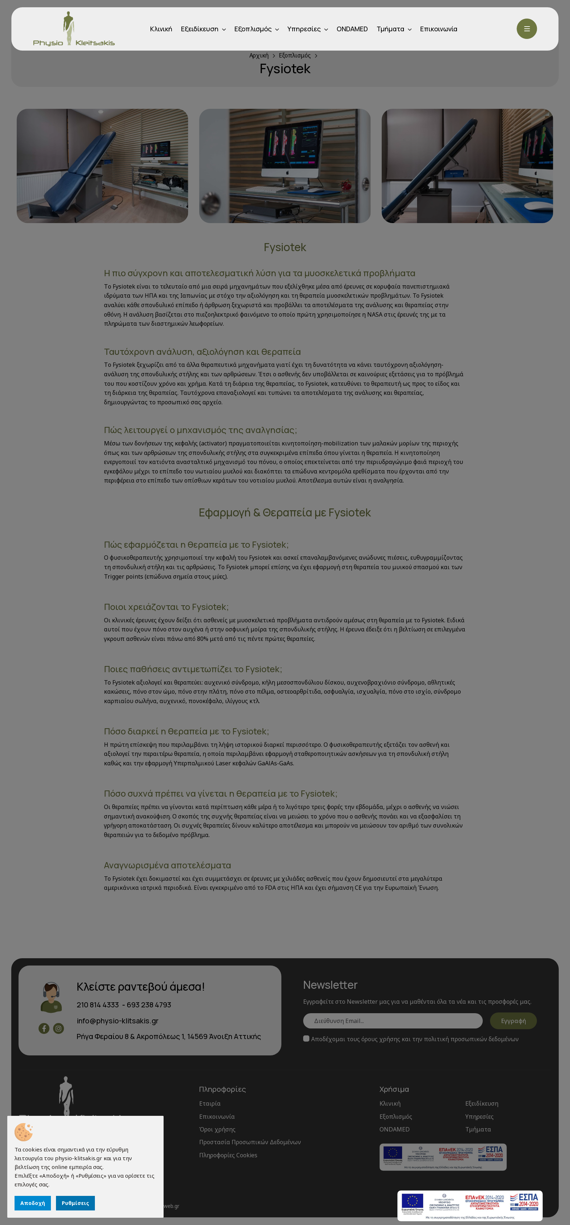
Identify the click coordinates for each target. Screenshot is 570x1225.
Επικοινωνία (438, 28)
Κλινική (161, 28)
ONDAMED (352, 28)
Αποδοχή (32, 1203)
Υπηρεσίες (304, 28)
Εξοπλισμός (253, 28)
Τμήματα (390, 28)
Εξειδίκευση (199, 28)
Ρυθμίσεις (75, 1203)
